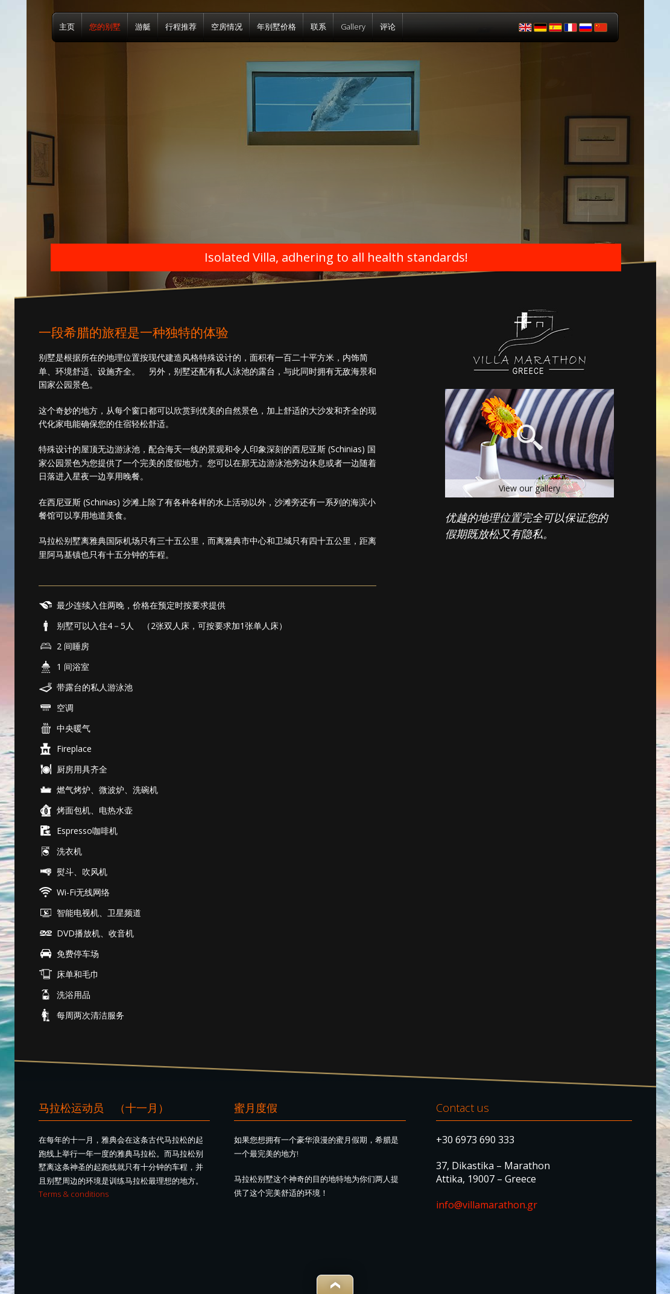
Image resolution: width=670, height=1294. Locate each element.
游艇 (143, 26)
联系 (318, 26)
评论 (388, 26)
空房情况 (226, 26)
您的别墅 (105, 26)
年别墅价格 (276, 26)
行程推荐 (181, 26)
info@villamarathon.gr (486, 1204)
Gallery (353, 26)
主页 (67, 26)
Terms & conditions (74, 1193)
